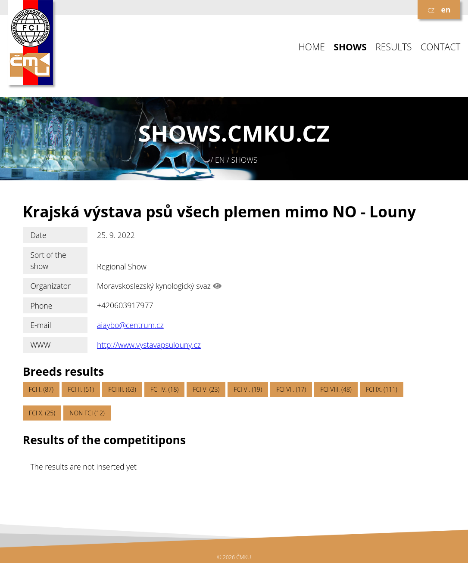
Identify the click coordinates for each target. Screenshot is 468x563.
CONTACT (440, 47)
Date (38, 235)
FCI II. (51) (81, 389)
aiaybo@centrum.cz (130, 325)
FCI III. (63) (122, 389)
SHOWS (350, 47)
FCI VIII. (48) (336, 389)
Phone (41, 305)
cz (430, 9)
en (446, 9)
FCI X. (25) (42, 413)
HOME (312, 47)
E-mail (40, 325)
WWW (40, 345)
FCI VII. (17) (291, 389)
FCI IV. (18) (164, 389)
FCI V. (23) (206, 389)
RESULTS (393, 47)
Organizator (50, 286)
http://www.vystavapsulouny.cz (149, 345)
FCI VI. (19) (248, 389)
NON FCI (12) (86, 413)
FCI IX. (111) (381, 389)
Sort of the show (48, 260)
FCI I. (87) (41, 389)
